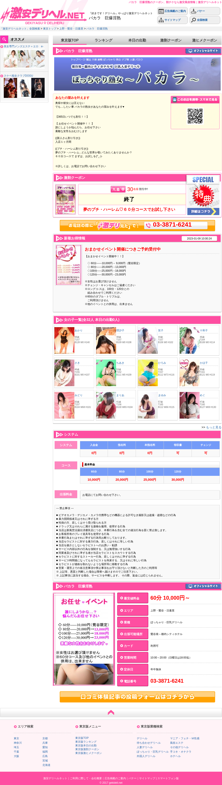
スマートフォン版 (168, 778)
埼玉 (16, 747)
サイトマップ (169, 20)
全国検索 (199, 20)
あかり (79, 330)
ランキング (103, 40)
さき (77, 362)
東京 (16, 738)
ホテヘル (175, 756)
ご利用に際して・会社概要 (86, 778)
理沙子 (120, 330)
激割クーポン (171, 40)
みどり (79, 395)
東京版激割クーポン (87, 749)
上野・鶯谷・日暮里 (71, 28)
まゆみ (162, 395)
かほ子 (204, 362)
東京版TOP (70, 40)
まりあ (120, 395)
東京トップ (49, 28)
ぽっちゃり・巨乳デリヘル (153, 751)
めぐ (202, 395)
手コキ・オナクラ (180, 751)
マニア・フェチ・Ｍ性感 (184, 738)
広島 (45, 756)
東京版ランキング (86, 741)
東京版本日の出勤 (86, 745)
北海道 (46, 765)
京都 (45, 738)
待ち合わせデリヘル (149, 742)
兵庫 (45, 742)
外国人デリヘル (146, 756)
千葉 (16, 751)
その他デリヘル (179, 747)
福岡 (45, 751)
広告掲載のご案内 (172, 11)
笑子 (160, 330)
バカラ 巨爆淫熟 (97, 28)
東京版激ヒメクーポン (88, 753)
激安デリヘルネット (55, 778)
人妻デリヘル (145, 747)
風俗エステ (176, 742)
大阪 (16, 756)
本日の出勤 (137, 40)
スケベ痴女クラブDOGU (18, 75)
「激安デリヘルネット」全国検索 (20, 28)
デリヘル (142, 738)
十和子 (204, 330)
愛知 (45, 747)
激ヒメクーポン (204, 40)
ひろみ (162, 362)
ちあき (120, 362)
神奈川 (18, 742)
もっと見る (214, 427)
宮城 (45, 760)
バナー (198, 11)
